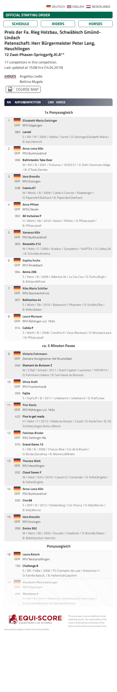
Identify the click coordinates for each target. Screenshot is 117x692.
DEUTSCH (58, 6)
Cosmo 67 (29, 188)
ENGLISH (78, 6)
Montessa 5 (31, 593)
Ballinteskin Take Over (38, 160)
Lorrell (27, 132)
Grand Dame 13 (33, 444)
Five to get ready (34, 416)
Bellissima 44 (32, 299)
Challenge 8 (31, 565)
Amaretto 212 (32, 243)
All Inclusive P (32, 215)
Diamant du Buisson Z (38, 365)
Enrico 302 (30, 528)
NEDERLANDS (101, 6)
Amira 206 (30, 271)
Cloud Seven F (32, 472)
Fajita (27, 393)
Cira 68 (28, 500)
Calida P (28, 327)
